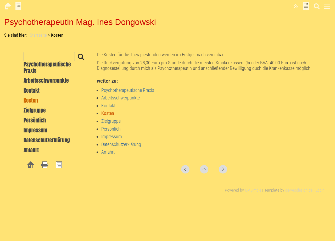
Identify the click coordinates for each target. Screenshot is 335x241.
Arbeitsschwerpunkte (120, 97)
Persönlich (111, 129)
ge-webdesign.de (298, 190)
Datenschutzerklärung (121, 144)
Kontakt (108, 105)
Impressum (111, 136)
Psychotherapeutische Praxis (127, 90)
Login (320, 190)
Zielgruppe (111, 121)
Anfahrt (108, 152)
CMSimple (253, 190)
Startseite (38, 35)
